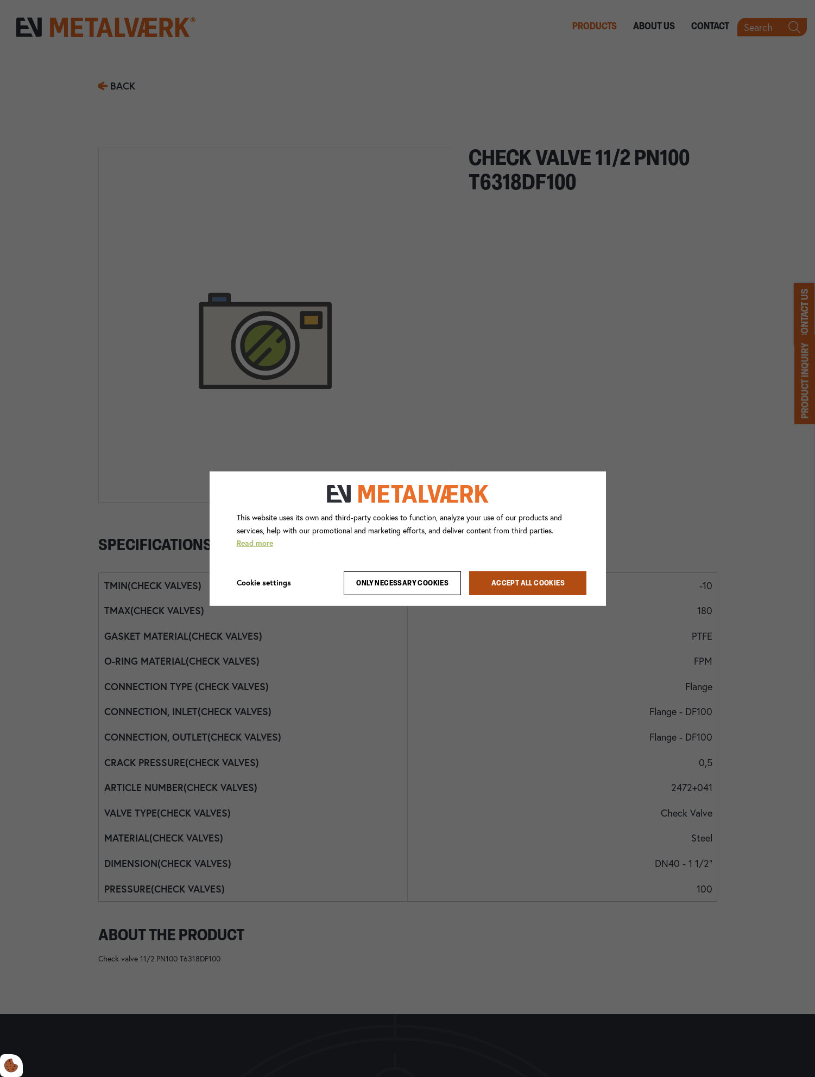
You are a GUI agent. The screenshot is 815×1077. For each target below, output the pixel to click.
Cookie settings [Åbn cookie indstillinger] (264, 583)
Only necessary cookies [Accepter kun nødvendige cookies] (402, 583)
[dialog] (408, 538)
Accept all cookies (528, 583)
